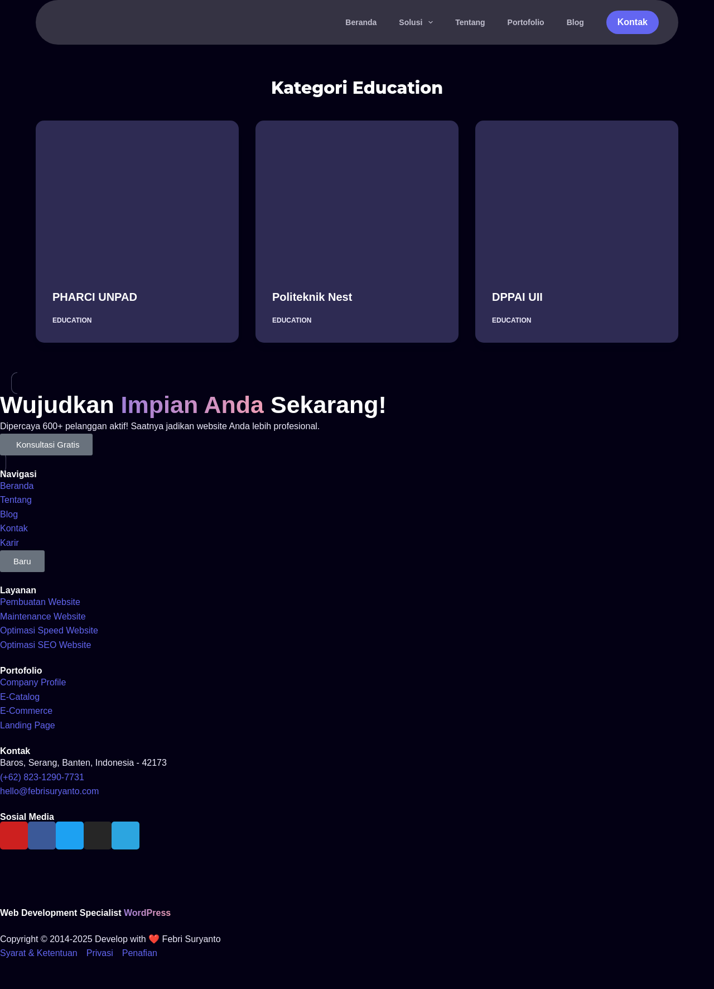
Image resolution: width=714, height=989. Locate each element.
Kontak (632, 22)
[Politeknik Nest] (357, 197)
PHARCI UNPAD (94, 297)
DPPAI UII (517, 297)
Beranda (361, 22)
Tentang (470, 22)
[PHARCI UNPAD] (137, 197)
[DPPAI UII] (576, 197)
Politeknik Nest (312, 297)
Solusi (418, 22)
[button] (22, 561)
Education (71, 320)
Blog (575, 22)
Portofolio (526, 22)
